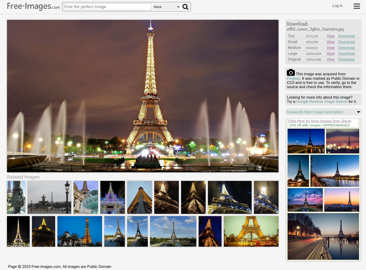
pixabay (293, 78)
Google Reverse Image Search (322, 102)
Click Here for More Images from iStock (319, 121)
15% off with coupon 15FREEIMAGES (319, 125)
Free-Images (33, 6)
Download (346, 36)
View (330, 36)
